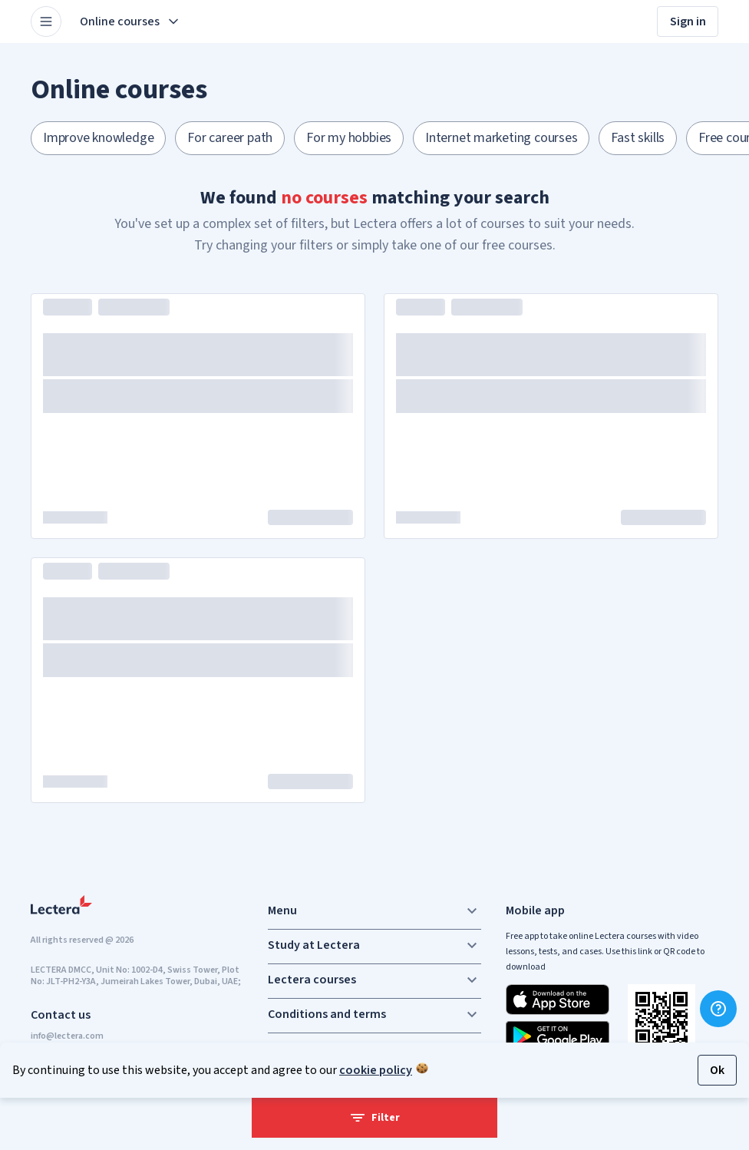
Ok (717, 1070)
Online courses (130, 21)
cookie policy (375, 1070)
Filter (375, 1117)
